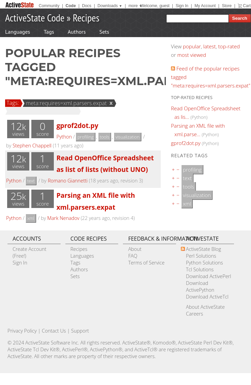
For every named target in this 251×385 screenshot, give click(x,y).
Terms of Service (146, 262)
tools (105, 137)
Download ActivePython (200, 286)
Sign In (182, 5)
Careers (194, 313)
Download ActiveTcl (207, 296)
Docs (86, 5)
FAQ (132, 256)
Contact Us (54, 330)
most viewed (191, 54)
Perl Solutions (201, 256)
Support (80, 330)
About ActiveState (205, 307)
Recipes (86, 17)
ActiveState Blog (203, 249)
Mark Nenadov (63, 218)
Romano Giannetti (68, 180)
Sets (104, 31)
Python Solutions (204, 262)
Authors (77, 31)
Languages (17, 31)
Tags (49, 31)
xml (30, 218)
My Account (205, 5)
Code (71, 5)
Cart (247, 5)
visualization (127, 137)
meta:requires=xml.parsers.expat (65, 103)
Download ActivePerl (208, 276)
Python (64, 136)
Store (227, 5)
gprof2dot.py (77, 125)
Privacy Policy (22, 330)
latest (209, 46)
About (134, 249)
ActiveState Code (34, 17)
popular (192, 46)
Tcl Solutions (200, 269)
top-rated (229, 46)
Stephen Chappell (32, 145)
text (31, 181)
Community (49, 5)
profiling (85, 137)
